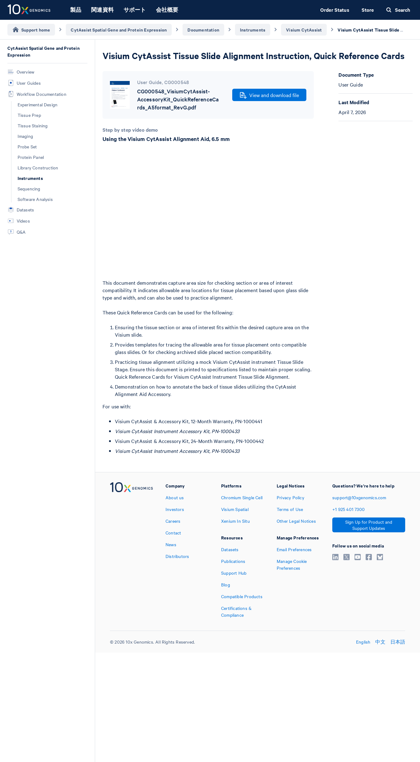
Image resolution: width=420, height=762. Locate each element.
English (363, 642)
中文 (380, 642)
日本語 (397, 642)
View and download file (269, 95)
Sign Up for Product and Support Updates (368, 525)
